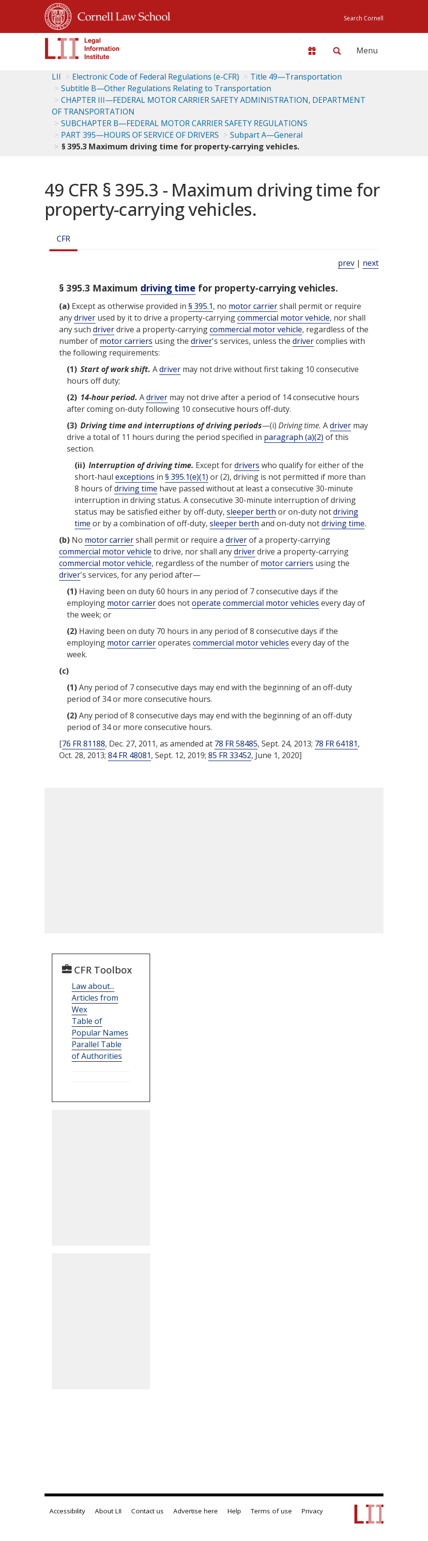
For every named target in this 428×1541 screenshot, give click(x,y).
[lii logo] (82, 48)
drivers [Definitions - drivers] (247, 465)
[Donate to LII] (311, 51)
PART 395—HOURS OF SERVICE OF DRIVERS (140, 135)
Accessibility (67, 1511)
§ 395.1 (200, 306)
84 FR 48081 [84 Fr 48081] (129, 755)
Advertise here (195, 1511)
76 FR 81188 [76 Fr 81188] (83, 743)
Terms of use (271, 1511)
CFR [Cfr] (63, 238)
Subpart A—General (266, 135)
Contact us (147, 1511)
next (371, 263)
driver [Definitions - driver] (84, 317)
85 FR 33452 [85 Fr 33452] (229, 755)
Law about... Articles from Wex (95, 998)
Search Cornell (363, 18)
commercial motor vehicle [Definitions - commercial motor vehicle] (283, 317)
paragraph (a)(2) (293, 437)
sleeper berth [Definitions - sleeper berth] (251, 511)
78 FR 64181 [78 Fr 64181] (336, 743)
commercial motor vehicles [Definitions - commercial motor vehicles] (271, 603)
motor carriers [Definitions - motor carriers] (126, 341)
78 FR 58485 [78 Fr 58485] (236, 743)
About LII (108, 1511)
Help (234, 1511)
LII (56, 76)
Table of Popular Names (100, 1027)
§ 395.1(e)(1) (186, 476)
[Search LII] (337, 51)
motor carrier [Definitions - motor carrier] (253, 306)
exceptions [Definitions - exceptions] (134, 476)
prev (346, 263)
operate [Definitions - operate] (206, 603)
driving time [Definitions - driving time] (168, 287)
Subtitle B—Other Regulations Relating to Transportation (166, 88)
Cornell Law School (121, 15)
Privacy (312, 1511)
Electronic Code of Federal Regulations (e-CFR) (155, 76)
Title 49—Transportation (296, 76)
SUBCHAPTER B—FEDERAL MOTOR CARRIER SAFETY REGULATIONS (184, 123)
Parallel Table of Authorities (97, 1050)
